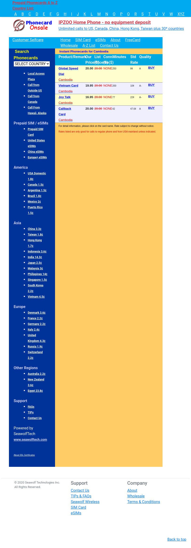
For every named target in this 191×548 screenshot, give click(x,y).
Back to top (176, 539)
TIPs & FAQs (81, 496)
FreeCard (132, 40)
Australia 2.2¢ (37, 374)
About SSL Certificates (24, 455)
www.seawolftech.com (30, 439)
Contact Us (109, 45)
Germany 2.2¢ (37, 324)
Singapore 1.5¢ (37, 279)
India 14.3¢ (35, 257)
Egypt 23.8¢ (35, 390)
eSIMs (100, 40)
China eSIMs (36, 151)
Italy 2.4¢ (34, 329)
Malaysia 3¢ (35, 268)
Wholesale (69, 45)
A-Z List (89, 45)
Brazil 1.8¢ (34, 196)
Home (65, 40)
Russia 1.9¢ (35, 346)
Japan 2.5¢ (35, 262)
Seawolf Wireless (85, 502)
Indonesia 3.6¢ (37, 251)
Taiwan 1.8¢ (35, 234)
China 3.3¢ (34, 229)
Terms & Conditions (143, 502)
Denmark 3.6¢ (37, 312)
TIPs (31, 412)
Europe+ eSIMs (37, 157)
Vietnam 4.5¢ (36, 296)
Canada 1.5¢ (36, 184)
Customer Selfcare (28, 40)
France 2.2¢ (35, 318)
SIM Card (83, 40)
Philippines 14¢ (38, 274)
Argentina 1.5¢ (37, 190)
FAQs (31, 406)
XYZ (181, 14)
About (116, 40)
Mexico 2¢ (34, 201)
